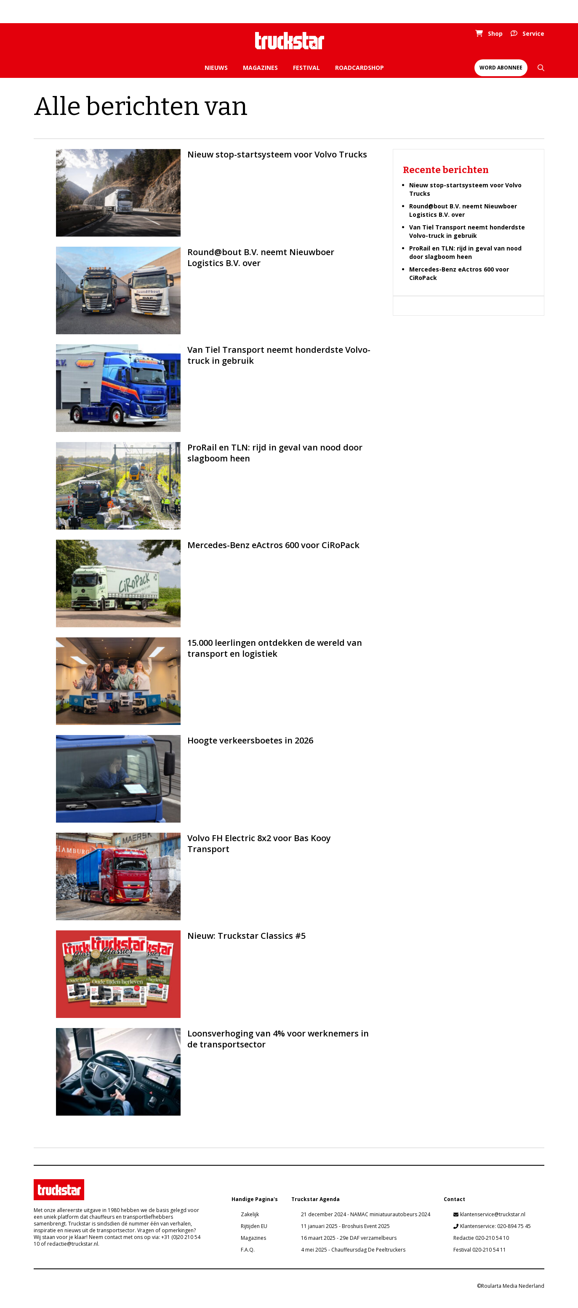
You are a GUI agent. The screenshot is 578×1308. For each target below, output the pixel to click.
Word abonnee (500, 67)
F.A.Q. (248, 1249)
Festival (306, 68)
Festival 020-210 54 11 (479, 1249)
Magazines (260, 68)
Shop (495, 33)
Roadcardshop (359, 68)
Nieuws (216, 68)
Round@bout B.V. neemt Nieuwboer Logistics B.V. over (463, 210)
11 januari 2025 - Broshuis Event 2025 (345, 1226)
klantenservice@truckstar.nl (492, 1214)
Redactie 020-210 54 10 (481, 1237)
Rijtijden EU (254, 1226)
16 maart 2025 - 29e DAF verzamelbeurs (349, 1237)
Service (533, 33)
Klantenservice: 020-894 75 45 (495, 1226)
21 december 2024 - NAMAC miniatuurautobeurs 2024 (365, 1214)
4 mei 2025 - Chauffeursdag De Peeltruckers (353, 1249)
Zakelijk (250, 1214)
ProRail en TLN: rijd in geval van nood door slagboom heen (465, 252)
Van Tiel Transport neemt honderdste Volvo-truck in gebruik (467, 231)
